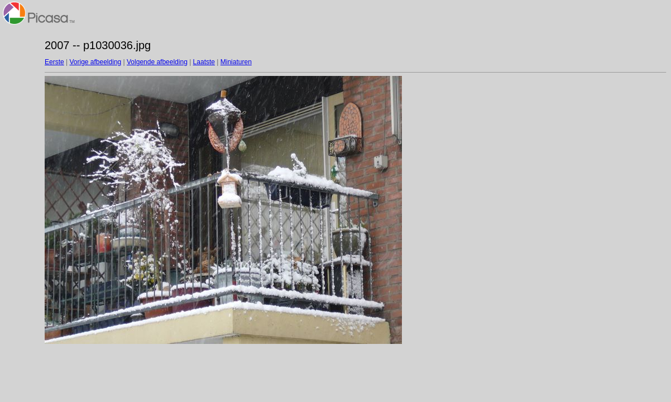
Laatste (204, 62)
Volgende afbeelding (157, 62)
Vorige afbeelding (95, 62)
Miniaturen (236, 62)
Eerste (54, 62)
